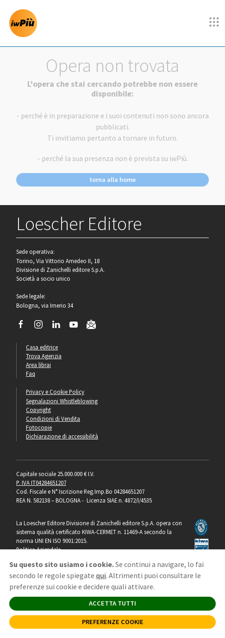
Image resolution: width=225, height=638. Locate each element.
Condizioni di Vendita (53, 418)
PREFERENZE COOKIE (113, 622)
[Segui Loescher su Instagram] (42, 327)
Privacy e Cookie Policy (55, 391)
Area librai (38, 364)
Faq (30, 373)
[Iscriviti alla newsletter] (95, 326)
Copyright (38, 409)
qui (101, 575)
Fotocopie (39, 427)
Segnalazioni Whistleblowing (62, 401)
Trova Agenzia (44, 356)
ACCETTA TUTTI (112, 603)
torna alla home (112, 179)
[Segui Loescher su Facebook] (24, 327)
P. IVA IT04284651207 (41, 482)
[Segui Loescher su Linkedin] (59, 327)
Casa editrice (42, 347)
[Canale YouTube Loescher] (77, 327)
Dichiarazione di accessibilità (62, 436)
